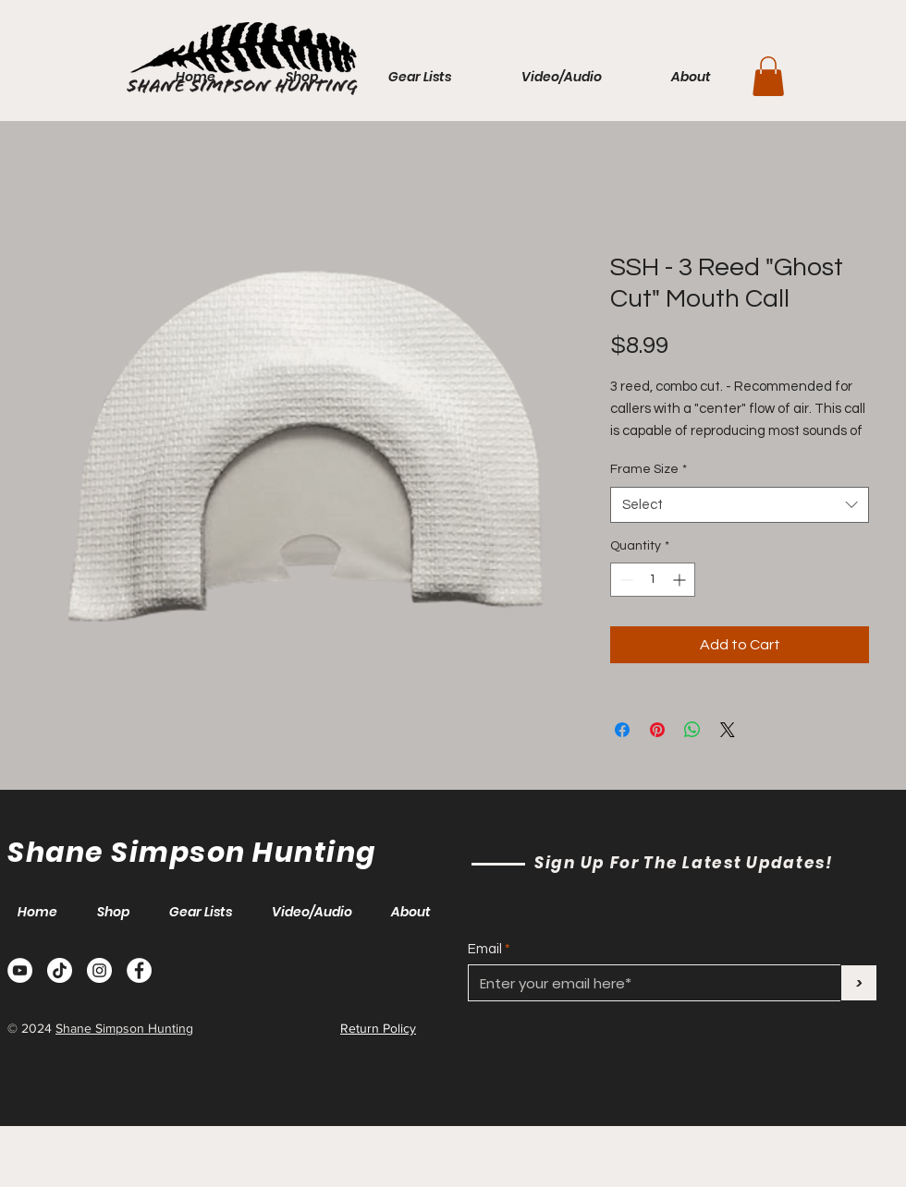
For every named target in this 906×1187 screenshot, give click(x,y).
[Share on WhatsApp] (692, 730)
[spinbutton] (652, 579)
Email (485, 949)
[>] (858, 982)
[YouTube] (19, 970)
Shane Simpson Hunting (124, 1028)
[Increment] (680, 579)
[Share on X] (727, 730)
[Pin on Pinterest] (657, 730)
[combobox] (739, 505)
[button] (768, 76)
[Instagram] (99, 970)
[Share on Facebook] (622, 730)
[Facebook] (139, 970)
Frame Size (648, 469)
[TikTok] (59, 970)
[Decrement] (624, 579)
